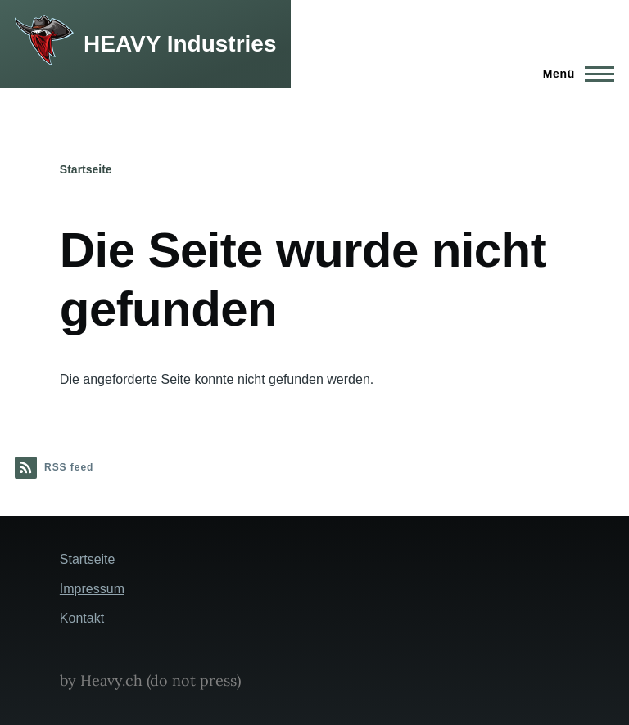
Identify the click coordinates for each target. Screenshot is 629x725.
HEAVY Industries (180, 43)
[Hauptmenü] (573, 73)
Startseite (86, 169)
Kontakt (82, 618)
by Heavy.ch (101, 680)
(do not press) (192, 680)
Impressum (92, 589)
